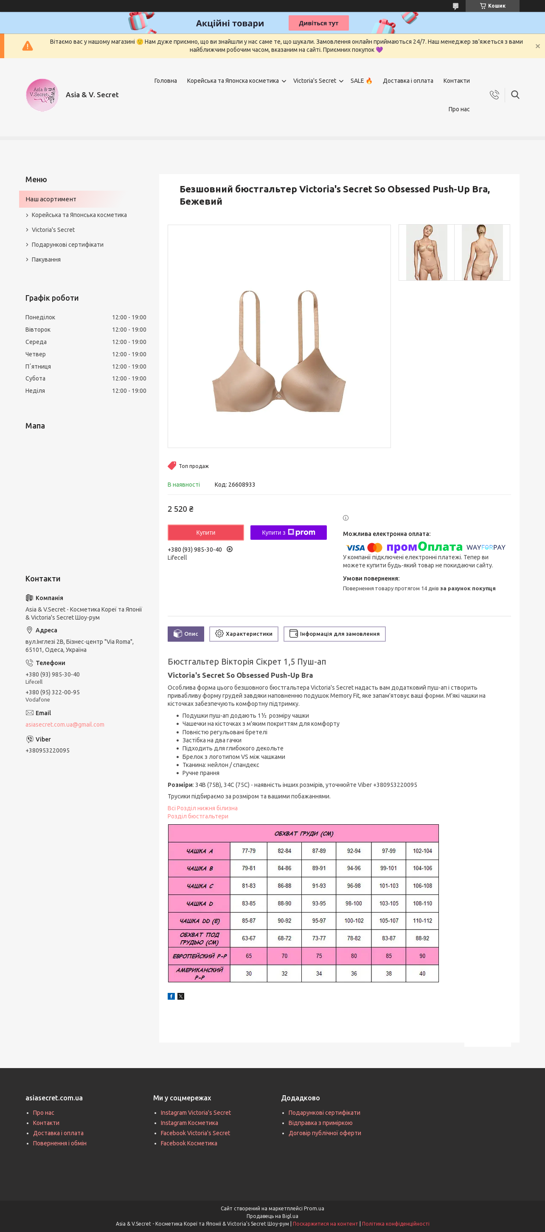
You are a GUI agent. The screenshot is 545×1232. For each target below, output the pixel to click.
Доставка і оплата (408, 80)
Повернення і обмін (60, 1143)
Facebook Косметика (189, 1143)
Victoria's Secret (314, 80)
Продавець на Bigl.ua (272, 1216)
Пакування (46, 259)
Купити (206, 532)
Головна (166, 80)
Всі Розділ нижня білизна (203, 808)
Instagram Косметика (189, 1122)
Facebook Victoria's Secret (195, 1133)
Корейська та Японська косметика (79, 214)
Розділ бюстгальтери (198, 816)
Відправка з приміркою (321, 1122)
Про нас (459, 109)
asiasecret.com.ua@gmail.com (64, 724)
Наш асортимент (50, 199)
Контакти (457, 80)
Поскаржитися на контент (325, 1223)
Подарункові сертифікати (68, 244)
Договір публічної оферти (325, 1133)
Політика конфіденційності (396, 1223)
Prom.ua (314, 1208)
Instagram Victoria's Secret (196, 1112)
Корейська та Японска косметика (233, 80)
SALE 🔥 (362, 80)
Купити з (288, 532)
